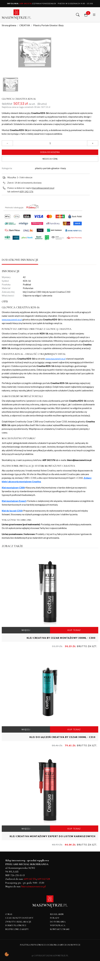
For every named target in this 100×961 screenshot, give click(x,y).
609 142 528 (43, 878)
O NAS (8, 914)
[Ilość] (50, 143)
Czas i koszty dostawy (19, 917)
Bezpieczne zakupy (17, 929)
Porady (54, 917)
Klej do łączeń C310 (12, 510)
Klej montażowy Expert (14, 501)
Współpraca (57, 925)
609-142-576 (26, 191)
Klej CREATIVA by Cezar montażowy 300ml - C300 (61, 637)
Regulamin (56, 914)
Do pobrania (58, 921)
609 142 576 (19, 3)
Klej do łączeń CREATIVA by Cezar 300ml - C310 (62, 737)
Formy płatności (15, 925)
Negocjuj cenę (50, 159)
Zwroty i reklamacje (18, 921)
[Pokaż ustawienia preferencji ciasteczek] (7, 954)
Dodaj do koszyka (50, 152)
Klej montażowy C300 (13, 487)
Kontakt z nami (59, 929)
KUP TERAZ (74, 630)
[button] (78, 14)
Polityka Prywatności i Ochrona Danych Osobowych (50, 945)
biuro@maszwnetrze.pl (43, 188)
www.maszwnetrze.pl (12, 319)
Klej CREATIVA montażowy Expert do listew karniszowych (52, 836)
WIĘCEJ (26, 630)
